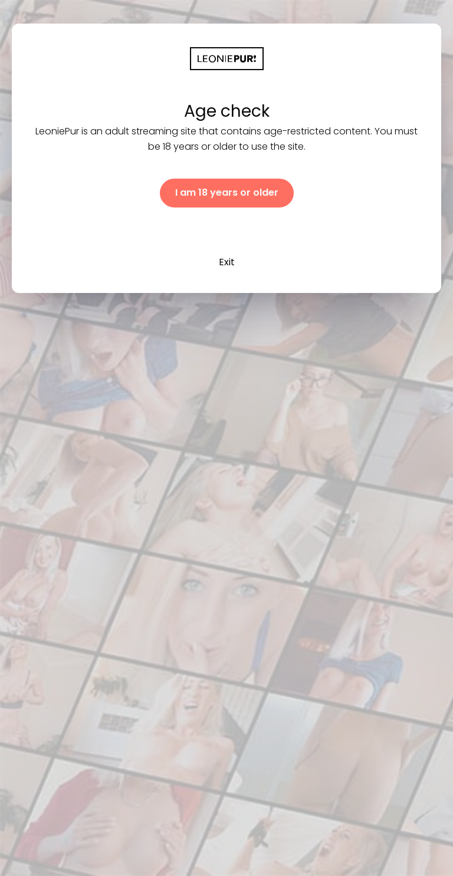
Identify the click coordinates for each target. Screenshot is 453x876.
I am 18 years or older (226, 192)
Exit (227, 262)
